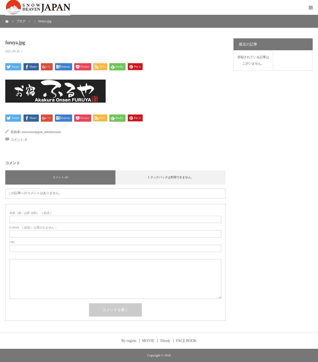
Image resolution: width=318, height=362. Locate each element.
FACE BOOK (186, 341)
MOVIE (148, 341)
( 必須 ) (30, 213)
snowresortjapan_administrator (41, 132)
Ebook (165, 341)
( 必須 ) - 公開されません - (33, 227)
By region (128, 341)
